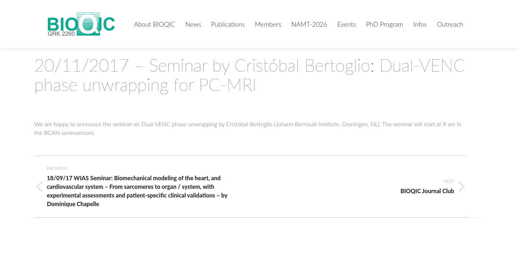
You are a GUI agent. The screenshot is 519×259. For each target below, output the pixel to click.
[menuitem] (154, 24)
